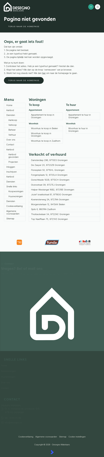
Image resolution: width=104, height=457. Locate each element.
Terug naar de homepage (23, 26)
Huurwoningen (15, 196)
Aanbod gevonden (13, 155)
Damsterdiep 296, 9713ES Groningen (49, 160)
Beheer (12, 129)
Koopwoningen (15, 191)
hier (44, 73)
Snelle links (11, 186)
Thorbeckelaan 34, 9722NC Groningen (50, 214)
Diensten (10, 115)
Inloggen (10, 167)
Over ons (10, 139)
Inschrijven (11, 171)
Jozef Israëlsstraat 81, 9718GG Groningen (51, 194)
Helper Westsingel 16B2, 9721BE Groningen (52, 189)
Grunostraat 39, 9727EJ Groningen (48, 184)
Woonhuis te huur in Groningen (78, 129)
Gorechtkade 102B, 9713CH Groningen (50, 179)
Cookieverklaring (14, 206)
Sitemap (10, 218)
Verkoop (12, 125)
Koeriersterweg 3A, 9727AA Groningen (50, 199)
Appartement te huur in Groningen (79, 116)
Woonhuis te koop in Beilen (44, 128)
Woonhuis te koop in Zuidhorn (45, 141)
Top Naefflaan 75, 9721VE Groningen (49, 219)
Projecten (13, 162)
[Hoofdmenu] (97, 7)
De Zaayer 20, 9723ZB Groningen (48, 165)
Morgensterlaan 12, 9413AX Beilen (48, 204)
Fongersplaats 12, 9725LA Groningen (49, 175)
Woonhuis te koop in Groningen (41, 134)
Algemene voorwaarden (12, 212)
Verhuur (12, 134)
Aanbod (10, 110)
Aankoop (12, 120)
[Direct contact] (91, 7)
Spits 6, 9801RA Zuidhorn (43, 209)
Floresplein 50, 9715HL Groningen (48, 170)
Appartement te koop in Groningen (42, 116)
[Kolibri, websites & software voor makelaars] (52, 452)
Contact (10, 144)
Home (9, 105)
